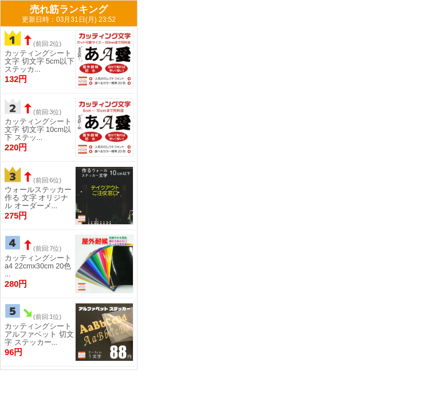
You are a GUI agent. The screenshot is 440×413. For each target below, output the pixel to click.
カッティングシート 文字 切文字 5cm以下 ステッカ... (39, 61)
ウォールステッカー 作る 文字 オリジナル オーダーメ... (38, 198)
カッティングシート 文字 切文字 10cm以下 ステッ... (38, 130)
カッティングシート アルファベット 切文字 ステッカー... (39, 334)
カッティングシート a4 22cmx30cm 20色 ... (38, 266)
